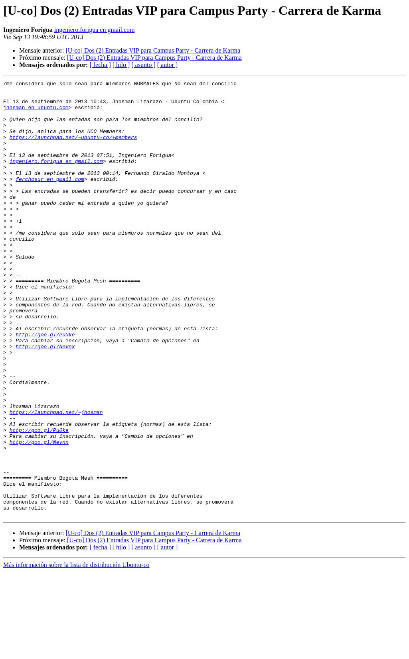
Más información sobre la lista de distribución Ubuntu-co (76, 652)
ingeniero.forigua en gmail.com (94, 29)
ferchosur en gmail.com (50, 199)
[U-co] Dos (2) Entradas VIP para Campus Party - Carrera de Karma (152, 50)
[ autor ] (167, 64)
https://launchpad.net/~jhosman (56, 478)
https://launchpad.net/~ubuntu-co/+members (73, 149)
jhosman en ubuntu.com (36, 113)
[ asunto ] (143, 64)
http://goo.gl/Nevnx (45, 400)
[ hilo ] (121, 64)
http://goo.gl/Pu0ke (45, 385)
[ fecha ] (100, 64)
